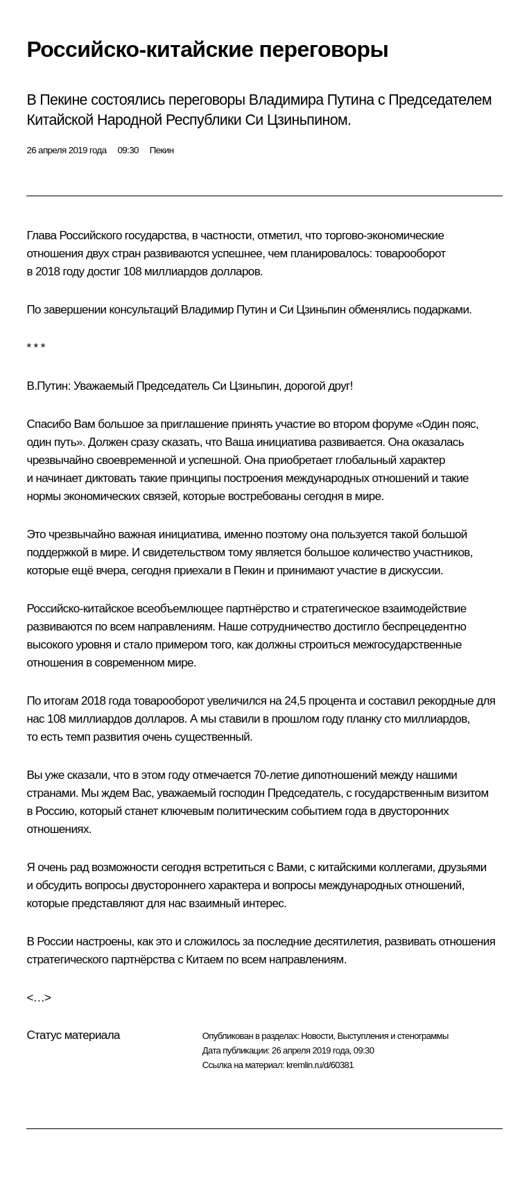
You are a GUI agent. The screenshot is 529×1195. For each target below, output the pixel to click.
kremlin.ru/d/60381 (320, 1065)
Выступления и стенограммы (392, 1036)
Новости (317, 1036)
